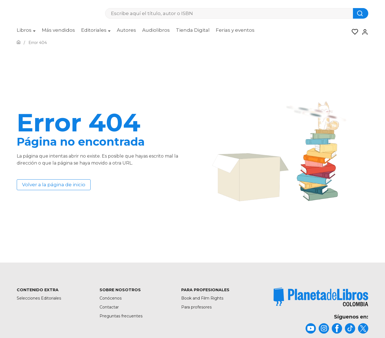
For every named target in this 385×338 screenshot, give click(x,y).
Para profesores (196, 307)
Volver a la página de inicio (53, 184)
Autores (126, 30)
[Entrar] (363, 32)
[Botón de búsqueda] (360, 13)
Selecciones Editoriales (39, 298)
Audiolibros (156, 30)
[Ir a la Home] (18, 42)
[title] (320, 297)
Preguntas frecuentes (121, 316)
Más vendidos (58, 30)
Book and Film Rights (202, 298)
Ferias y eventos (235, 30)
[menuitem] (26, 32)
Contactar (109, 307)
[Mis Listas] (353, 32)
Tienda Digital (193, 30)
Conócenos (111, 298)
